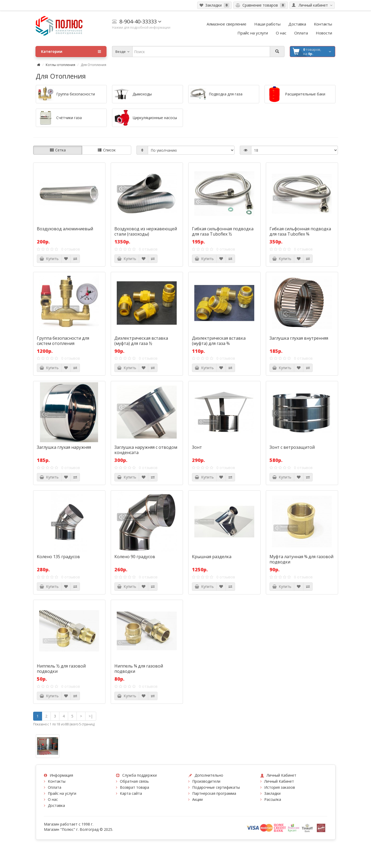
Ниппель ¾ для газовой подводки (138, 668)
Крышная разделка (211, 556)
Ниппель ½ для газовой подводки (61, 668)
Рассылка (272, 799)
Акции (197, 799)
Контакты (56, 781)
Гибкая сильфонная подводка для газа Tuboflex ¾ (300, 231)
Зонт (197, 447)
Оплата (54, 787)
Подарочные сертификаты (216, 787)
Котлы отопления (60, 64)
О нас (53, 799)
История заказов (279, 787)
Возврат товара (134, 787)
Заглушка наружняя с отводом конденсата (145, 450)
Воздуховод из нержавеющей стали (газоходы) (145, 231)
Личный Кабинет (279, 781)
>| (91, 716)
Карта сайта (131, 793)
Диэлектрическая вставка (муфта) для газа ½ (141, 340)
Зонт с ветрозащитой (292, 447)
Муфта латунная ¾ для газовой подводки (301, 559)
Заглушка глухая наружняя (64, 447)
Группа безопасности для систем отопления (63, 340)
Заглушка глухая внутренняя (299, 338)
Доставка (56, 805)
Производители (206, 781)
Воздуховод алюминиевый (65, 228)
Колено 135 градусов (58, 556)
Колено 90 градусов (134, 556)
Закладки (272, 793)
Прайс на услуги (62, 793)
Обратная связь (134, 781)
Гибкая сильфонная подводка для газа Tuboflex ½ (222, 231)
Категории (71, 51)
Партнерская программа (214, 793)
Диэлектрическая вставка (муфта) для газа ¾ (219, 340)
